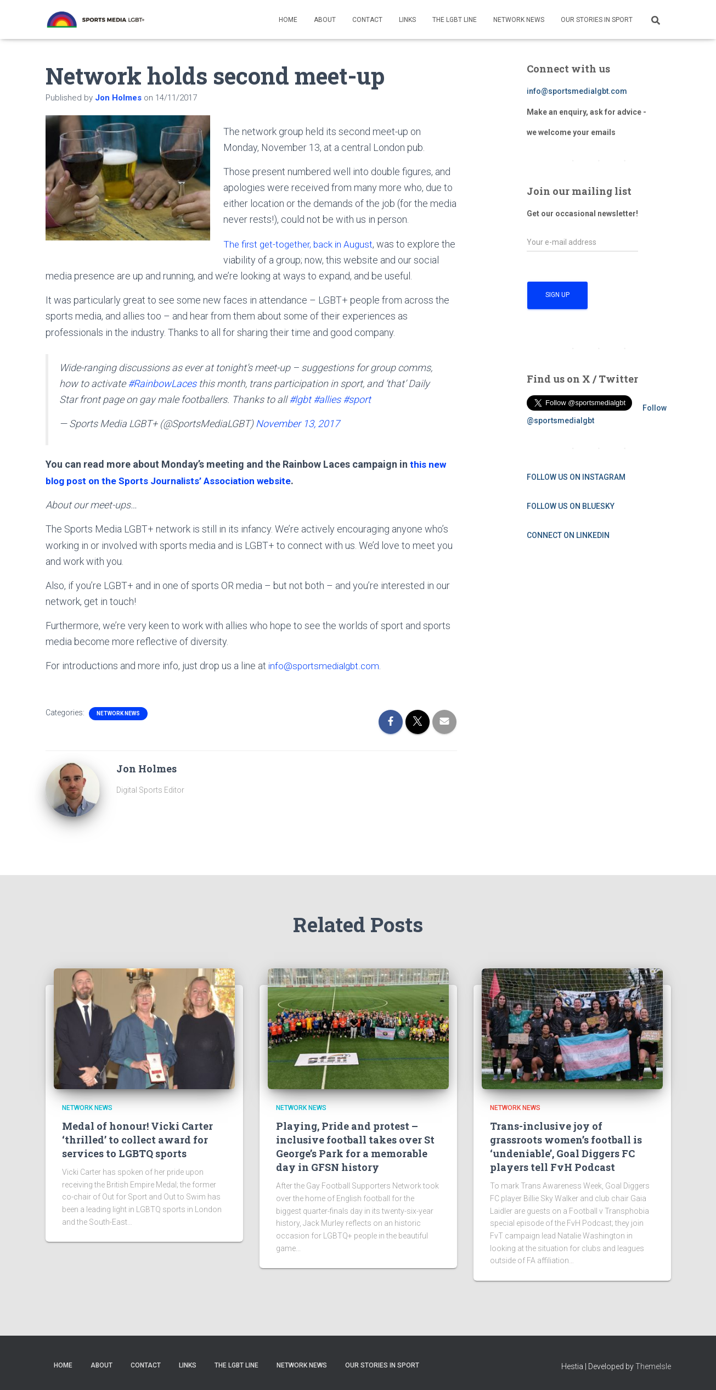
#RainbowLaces (162, 383)
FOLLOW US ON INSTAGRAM (576, 477)
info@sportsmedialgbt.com (326, 665)
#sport (357, 399)
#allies (327, 399)
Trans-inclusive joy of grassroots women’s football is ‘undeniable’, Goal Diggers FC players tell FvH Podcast (566, 1145)
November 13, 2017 (298, 423)
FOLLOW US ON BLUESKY (570, 506)
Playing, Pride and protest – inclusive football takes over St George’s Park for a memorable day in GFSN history (355, 1145)
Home (288, 20)
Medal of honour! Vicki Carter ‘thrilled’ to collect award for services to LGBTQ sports (137, 1138)
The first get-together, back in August (301, 244)
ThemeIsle (653, 1365)
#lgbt (300, 399)
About (325, 20)
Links (407, 20)
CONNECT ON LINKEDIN (568, 535)
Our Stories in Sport (597, 20)
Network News (518, 20)
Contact (367, 20)
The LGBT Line (454, 20)
